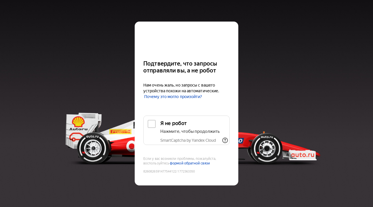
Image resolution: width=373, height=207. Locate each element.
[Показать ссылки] (225, 140)
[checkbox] (186, 130)
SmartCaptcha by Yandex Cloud (188, 140)
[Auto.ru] (186, 38)
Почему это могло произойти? (173, 96)
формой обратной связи (190, 163)
